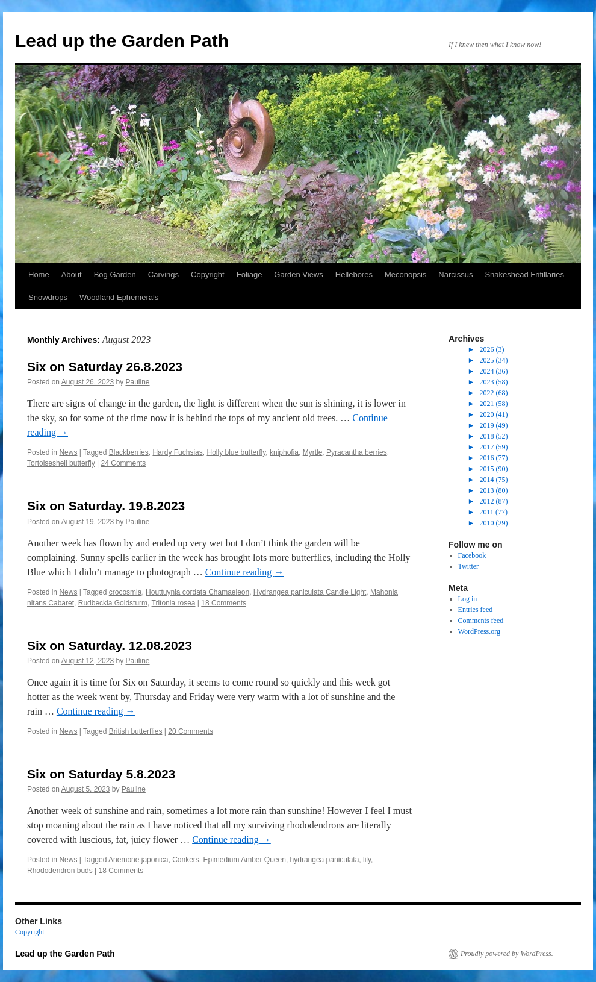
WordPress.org (479, 631)
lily (367, 859)
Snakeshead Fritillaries (524, 274)
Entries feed (475, 609)
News (68, 452)
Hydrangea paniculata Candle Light (309, 592)
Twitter (468, 566)
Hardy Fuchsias (177, 452)
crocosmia (125, 592)
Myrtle (313, 452)
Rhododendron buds (60, 870)
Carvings (163, 274)
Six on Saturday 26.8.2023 (104, 367)
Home (38, 274)
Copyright (208, 274)
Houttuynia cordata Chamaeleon (197, 592)
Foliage (249, 274)
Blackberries (129, 452)
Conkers (185, 859)
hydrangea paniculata (324, 859)
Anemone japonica (138, 859)
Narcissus (455, 274)
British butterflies (136, 731)
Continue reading (244, 572)
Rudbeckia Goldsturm (112, 603)
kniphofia (284, 452)
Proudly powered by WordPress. (507, 953)
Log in (467, 599)
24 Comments (123, 463)
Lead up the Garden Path (122, 41)
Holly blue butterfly (235, 452)
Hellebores (354, 274)
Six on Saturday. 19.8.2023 (106, 506)
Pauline (138, 382)
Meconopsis (405, 274)
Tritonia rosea (174, 603)
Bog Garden (115, 274)
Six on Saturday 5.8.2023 (101, 774)
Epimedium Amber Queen (244, 859)
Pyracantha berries (356, 452)
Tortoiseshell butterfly (61, 463)
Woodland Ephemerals (118, 297)
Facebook (472, 555)
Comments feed (481, 620)
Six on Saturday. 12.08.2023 (109, 645)
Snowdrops (47, 297)
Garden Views (298, 274)
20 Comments (190, 731)
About (71, 274)
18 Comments (223, 603)
